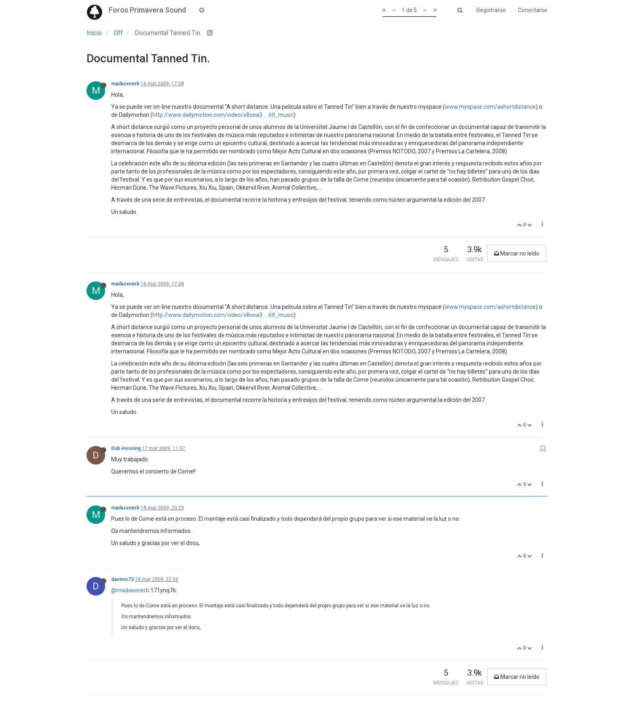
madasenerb (125, 84)
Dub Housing (126, 448)
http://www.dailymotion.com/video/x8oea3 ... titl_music (223, 115)
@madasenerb (130, 590)
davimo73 (122, 579)
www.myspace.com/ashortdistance (490, 107)
